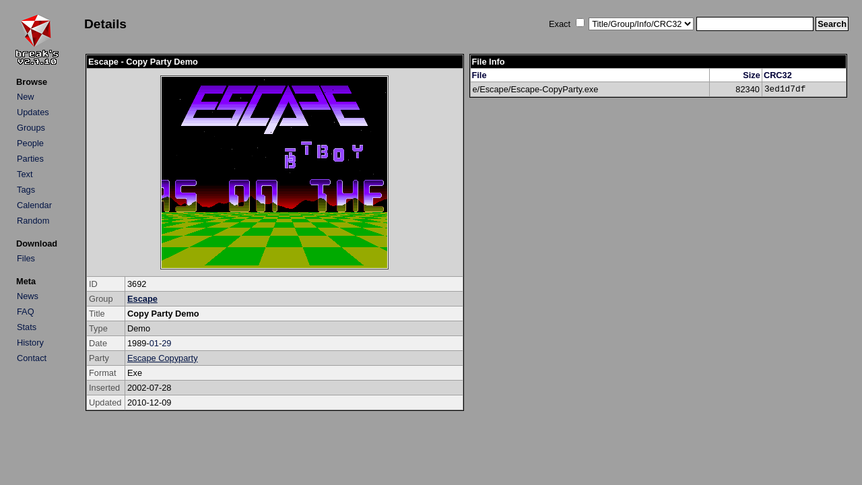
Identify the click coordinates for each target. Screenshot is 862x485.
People (30, 143)
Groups (31, 128)
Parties (30, 159)
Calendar (34, 205)
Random (33, 221)
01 (154, 343)
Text (24, 174)
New (25, 97)
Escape (142, 299)
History (30, 342)
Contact (31, 358)
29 (166, 343)
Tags (26, 190)
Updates (33, 112)
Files (26, 258)
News (27, 296)
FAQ (25, 311)
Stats (26, 327)
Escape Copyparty (162, 358)
